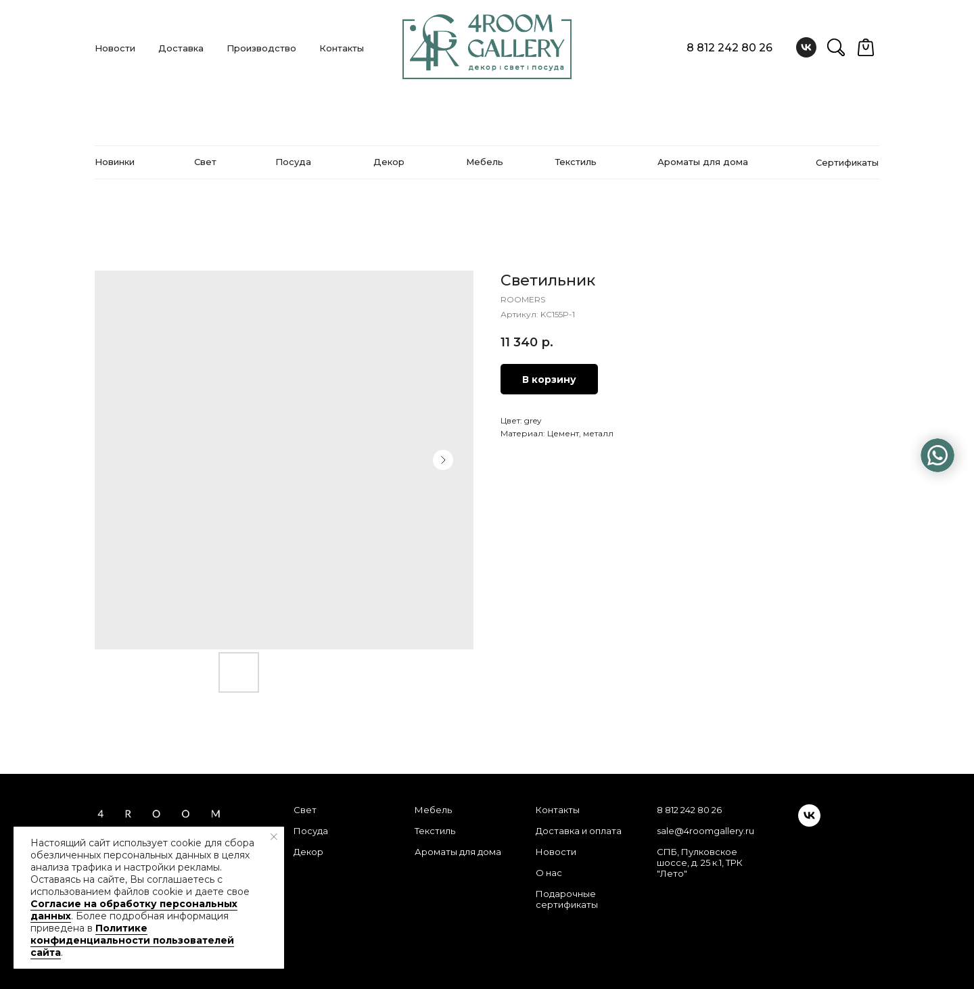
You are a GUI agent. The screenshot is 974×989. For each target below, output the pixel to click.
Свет (305, 809)
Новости (115, 48)
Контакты (341, 48)
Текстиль (435, 830)
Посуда (311, 830)
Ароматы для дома (458, 851)
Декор (308, 851)
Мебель (433, 809)
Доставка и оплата (579, 830)
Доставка (181, 48)
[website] (836, 47)
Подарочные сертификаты (567, 899)
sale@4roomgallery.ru (705, 830)
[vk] (806, 47)
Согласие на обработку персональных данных (133, 910)
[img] (937, 455)
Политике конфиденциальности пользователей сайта (132, 940)
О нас (549, 872)
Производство (261, 48)
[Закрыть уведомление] (274, 837)
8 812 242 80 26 (729, 47)
